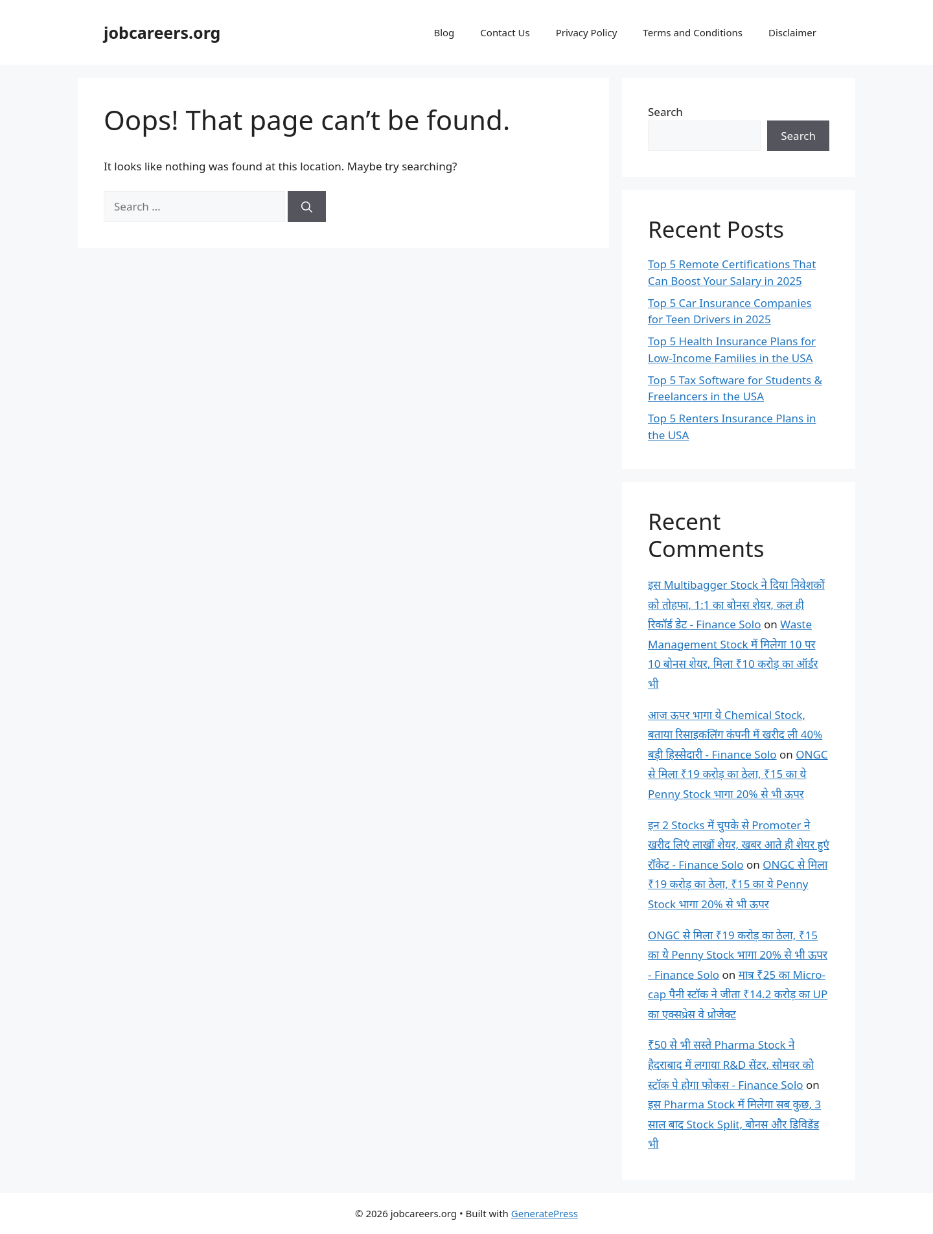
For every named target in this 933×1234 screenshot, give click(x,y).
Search (665, 111)
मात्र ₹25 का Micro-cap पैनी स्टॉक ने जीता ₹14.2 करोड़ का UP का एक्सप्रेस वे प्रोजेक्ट (737, 994)
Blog (443, 32)
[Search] (307, 206)
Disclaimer (792, 32)
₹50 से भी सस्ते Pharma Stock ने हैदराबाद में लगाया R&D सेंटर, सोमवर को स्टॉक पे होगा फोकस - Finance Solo (731, 1064)
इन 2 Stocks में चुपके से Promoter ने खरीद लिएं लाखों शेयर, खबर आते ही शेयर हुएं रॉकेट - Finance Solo (738, 844)
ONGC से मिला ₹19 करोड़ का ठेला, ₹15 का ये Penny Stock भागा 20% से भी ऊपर (738, 774)
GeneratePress (544, 1213)
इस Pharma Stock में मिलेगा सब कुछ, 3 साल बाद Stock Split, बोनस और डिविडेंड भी (734, 1124)
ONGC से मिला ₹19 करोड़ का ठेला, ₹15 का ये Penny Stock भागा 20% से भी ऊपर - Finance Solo (737, 955)
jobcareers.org (162, 32)
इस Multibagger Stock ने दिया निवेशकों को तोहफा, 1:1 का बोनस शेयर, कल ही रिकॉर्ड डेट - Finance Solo (736, 604)
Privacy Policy (586, 32)
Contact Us (504, 32)
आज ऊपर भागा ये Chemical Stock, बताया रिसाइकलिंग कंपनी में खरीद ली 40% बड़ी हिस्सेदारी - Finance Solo (735, 734)
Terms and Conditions (693, 32)
